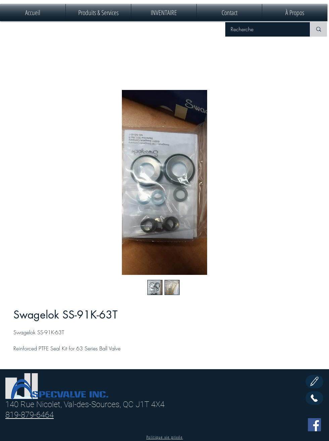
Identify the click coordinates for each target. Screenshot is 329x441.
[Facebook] (314, 424)
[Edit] (314, 381)
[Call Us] (314, 398)
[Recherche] (263, 29)
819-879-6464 (29, 415)
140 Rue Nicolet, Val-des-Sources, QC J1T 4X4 (84, 404)
